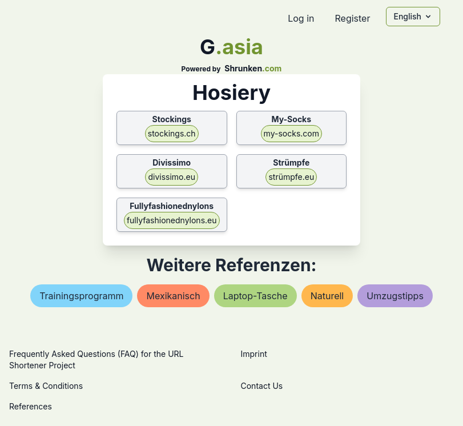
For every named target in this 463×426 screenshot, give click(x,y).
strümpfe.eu (291, 177)
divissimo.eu (171, 177)
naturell (327, 296)
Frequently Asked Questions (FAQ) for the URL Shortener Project (96, 359)
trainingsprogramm (81, 296)
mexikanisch (173, 296)
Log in (301, 18)
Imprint (254, 354)
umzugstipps (395, 296)
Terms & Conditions (46, 386)
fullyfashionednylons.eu (172, 220)
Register (352, 18)
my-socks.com (291, 133)
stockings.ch (172, 133)
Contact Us (262, 386)
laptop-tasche (255, 296)
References (30, 406)
